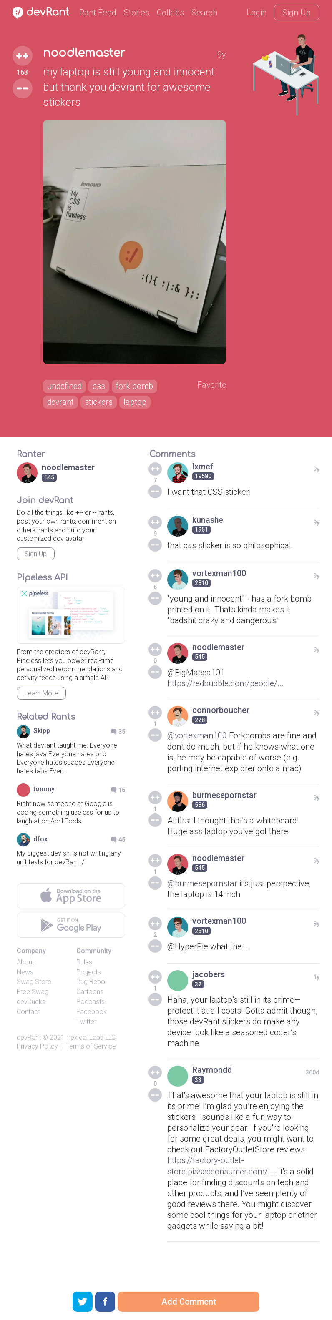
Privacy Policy (37, 1050)
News (25, 975)
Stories (136, 13)
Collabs (170, 13)
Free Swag (32, 995)
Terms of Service (91, 1050)
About (25, 965)
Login (256, 13)
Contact (28, 1015)
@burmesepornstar (203, 886)
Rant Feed (97, 13)
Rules (84, 965)
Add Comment (188, 1302)
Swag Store (34, 985)
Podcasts (90, 1005)
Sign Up (296, 13)
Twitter (86, 1025)
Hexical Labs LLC (91, 1041)
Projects (88, 975)
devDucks (31, 1005)
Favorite (211, 388)
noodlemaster (84, 53)
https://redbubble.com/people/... (227, 687)
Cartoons (89, 995)
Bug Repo (90, 985)
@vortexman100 (197, 739)
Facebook (91, 1015)
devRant (29, 1041)
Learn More (41, 696)
